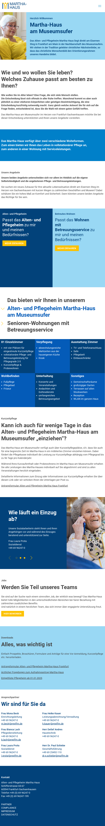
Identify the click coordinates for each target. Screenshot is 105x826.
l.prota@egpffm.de (11, 755)
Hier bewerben (13, 613)
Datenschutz (9, 814)
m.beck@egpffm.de (11, 723)
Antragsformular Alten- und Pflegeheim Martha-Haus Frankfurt (35, 666)
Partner (6, 804)
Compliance (8, 807)
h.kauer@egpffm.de (53, 723)
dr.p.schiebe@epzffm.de (55, 755)
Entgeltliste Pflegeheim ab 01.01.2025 (21, 678)
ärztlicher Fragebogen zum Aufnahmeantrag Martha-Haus (32, 672)
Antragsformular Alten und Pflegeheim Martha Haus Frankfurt (34, 485)
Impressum (8, 811)
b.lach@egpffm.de (11, 739)
